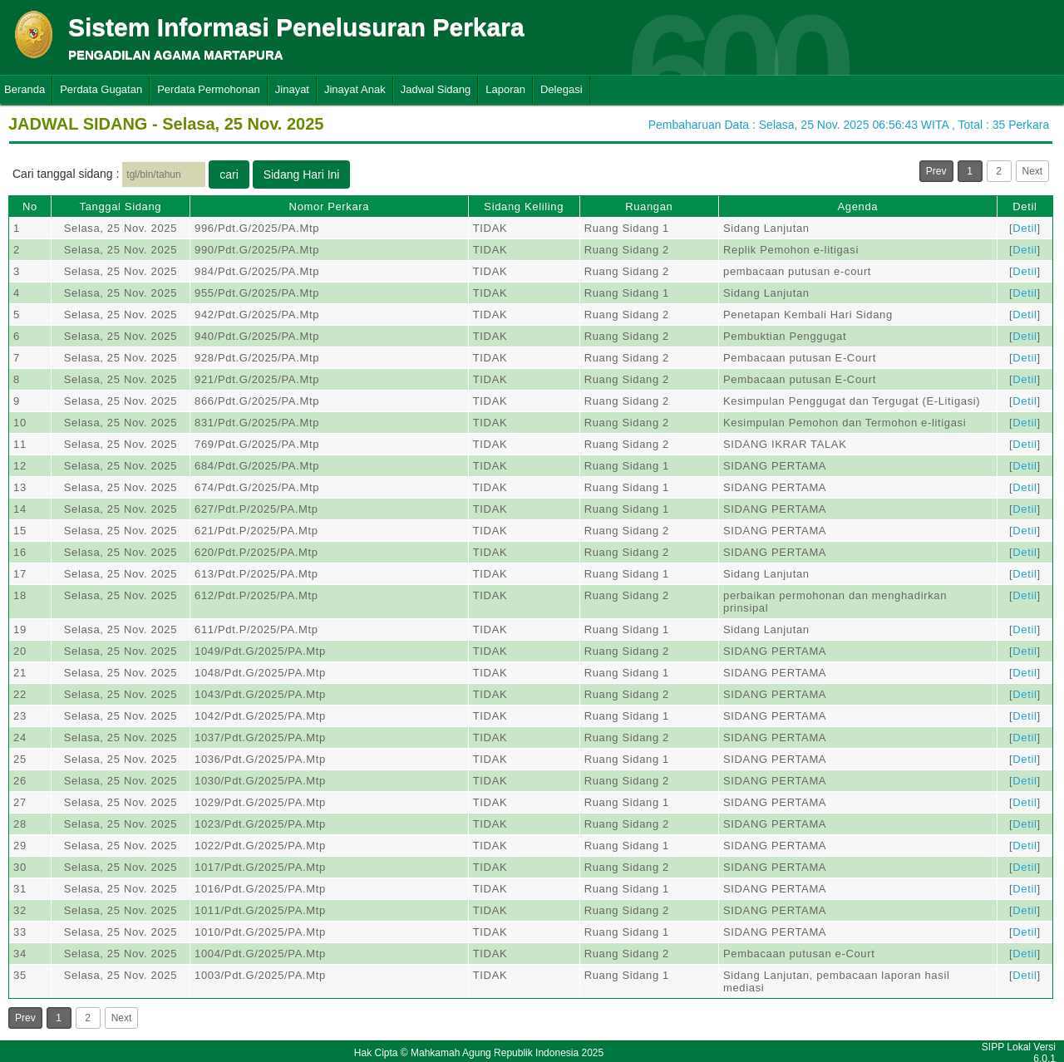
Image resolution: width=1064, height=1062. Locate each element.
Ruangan (648, 206)
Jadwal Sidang (436, 89)
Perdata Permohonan (208, 89)
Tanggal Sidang (121, 206)
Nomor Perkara (329, 206)
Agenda (857, 206)
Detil (1024, 206)
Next (1032, 171)
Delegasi (561, 89)
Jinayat (292, 89)
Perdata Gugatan (101, 89)
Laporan (505, 89)
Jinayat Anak (355, 89)
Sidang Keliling (524, 206)
